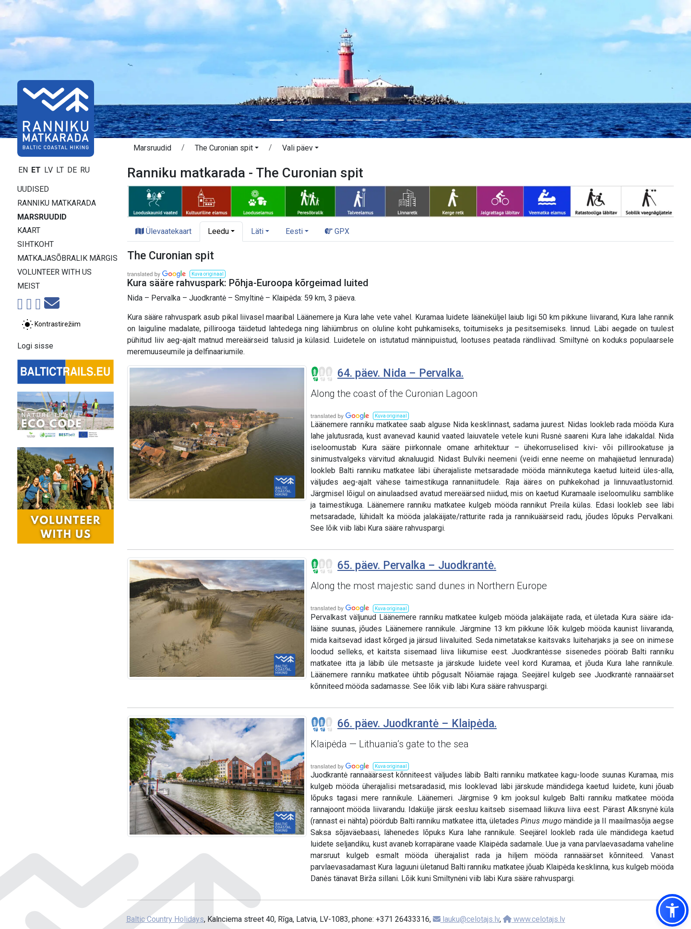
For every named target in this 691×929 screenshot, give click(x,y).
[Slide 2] (293, 120)
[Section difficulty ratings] (322, 374)
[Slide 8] (397, 120)
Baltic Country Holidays (165, 919)
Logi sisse (35, 345)
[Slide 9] (414, 120)
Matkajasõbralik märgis (67, 258)
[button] (227, 149)
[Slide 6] (363, 120)
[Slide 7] (380, 120)
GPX (337, 231)
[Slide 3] (311, 120)
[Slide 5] (345, 120)
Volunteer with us (54, 272)
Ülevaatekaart (163, 231)
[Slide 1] (276, 120)
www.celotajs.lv (534, 919)
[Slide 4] (328, 120)
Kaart (28, 230)
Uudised (33, 189)
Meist (28, 285)
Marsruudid (42, 216)
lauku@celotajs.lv (466, 919)
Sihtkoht (35, 244)
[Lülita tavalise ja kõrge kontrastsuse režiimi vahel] (51, 324)
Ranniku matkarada (56, 203)
